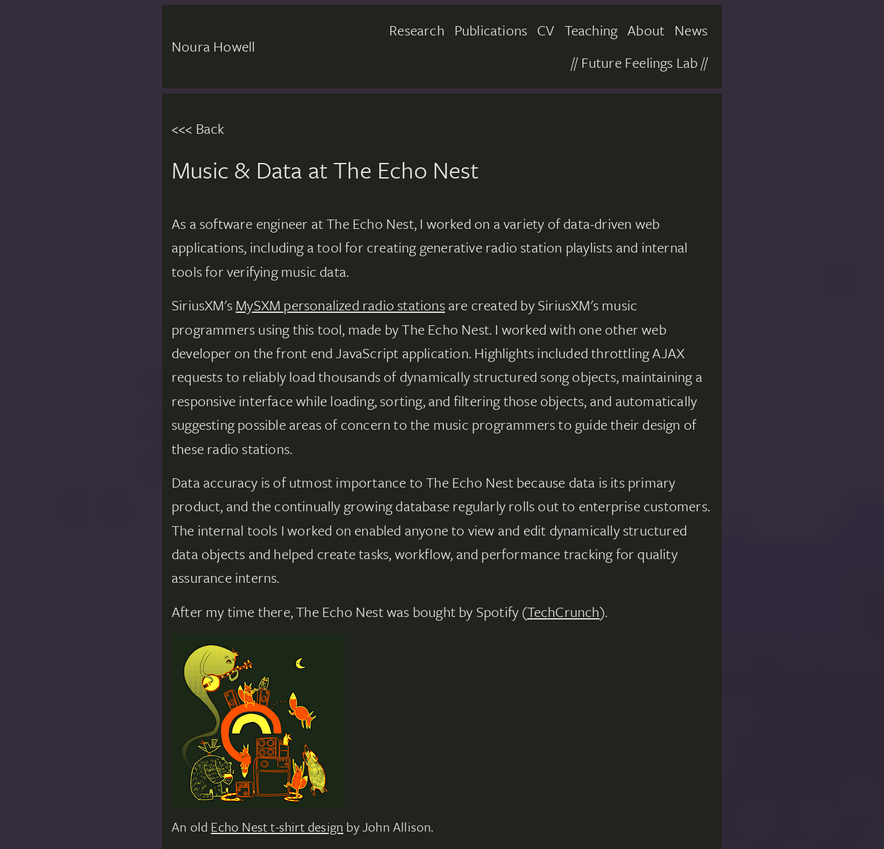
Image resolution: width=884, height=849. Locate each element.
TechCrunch (563, 611)
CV (545, 30)
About (646, 30)
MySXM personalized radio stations (340, 305)
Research (416, 30)
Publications (490, 30)
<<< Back (198, 128)
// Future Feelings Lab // (639, 62)
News (691, 30)
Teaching (591, 30)
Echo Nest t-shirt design (277, 826)
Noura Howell (213, 46)
